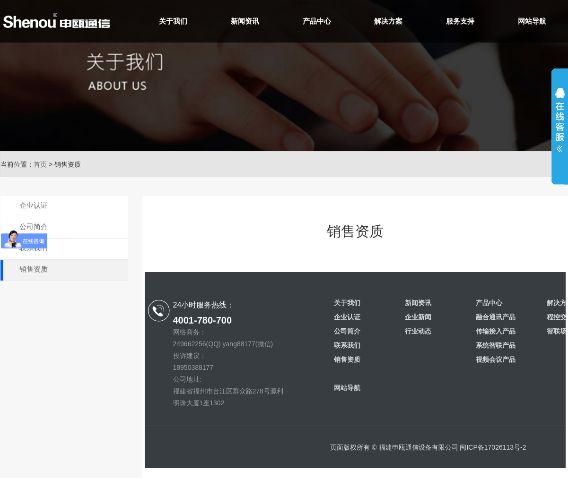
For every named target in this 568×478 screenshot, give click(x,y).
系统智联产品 (496, 345)
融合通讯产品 (496, 317)
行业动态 (418, 331)
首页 (40, 164)
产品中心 (317, 21)
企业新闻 (418, 317)
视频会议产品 (496, 359)
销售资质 (33, 269)
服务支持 (460, 21)
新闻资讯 (245, 21)
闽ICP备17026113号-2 (493, 447)
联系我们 (33, 248)
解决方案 (388, 21)
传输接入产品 (496, 331)
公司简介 (33, 226)
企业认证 (33, 205)
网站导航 (532, 21)
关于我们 (173, 21)
